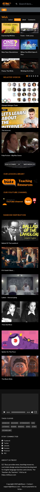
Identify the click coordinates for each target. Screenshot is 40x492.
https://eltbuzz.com (9, 475)
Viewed (17, 20)
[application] (20, 404)
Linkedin (5, 446)
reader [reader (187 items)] (13, 426)
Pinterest (6, 451)
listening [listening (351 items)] (5, 426)
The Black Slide (7, 379)
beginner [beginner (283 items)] (14, 423)
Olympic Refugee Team (10, 105)
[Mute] (32, 412)
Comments (31, 20)
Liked (24, 20)
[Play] (4, 412)
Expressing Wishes (8, 35)
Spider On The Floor (9, 352)
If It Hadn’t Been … (8, 270)
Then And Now (7, 325)
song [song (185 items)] (28, 426)
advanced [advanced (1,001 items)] (5, 423)
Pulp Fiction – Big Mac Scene (12, 155)
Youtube (5, 448)
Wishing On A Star (27, 71)
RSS (4, 453)
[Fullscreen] (36, 412)
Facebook (6, 441)
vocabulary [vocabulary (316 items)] (6, 430)
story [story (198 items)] (34, 426)
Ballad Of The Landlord (10, 243)
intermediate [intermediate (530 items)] (25, 423)
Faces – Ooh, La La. (27, 35)
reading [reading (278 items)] (21, 426)
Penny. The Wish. (7, 71)
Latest (10, 20)
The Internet (6, 130)
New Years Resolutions (10, 52)
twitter (5, 443)
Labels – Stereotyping (9, 297)
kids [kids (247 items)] (33, 423)
